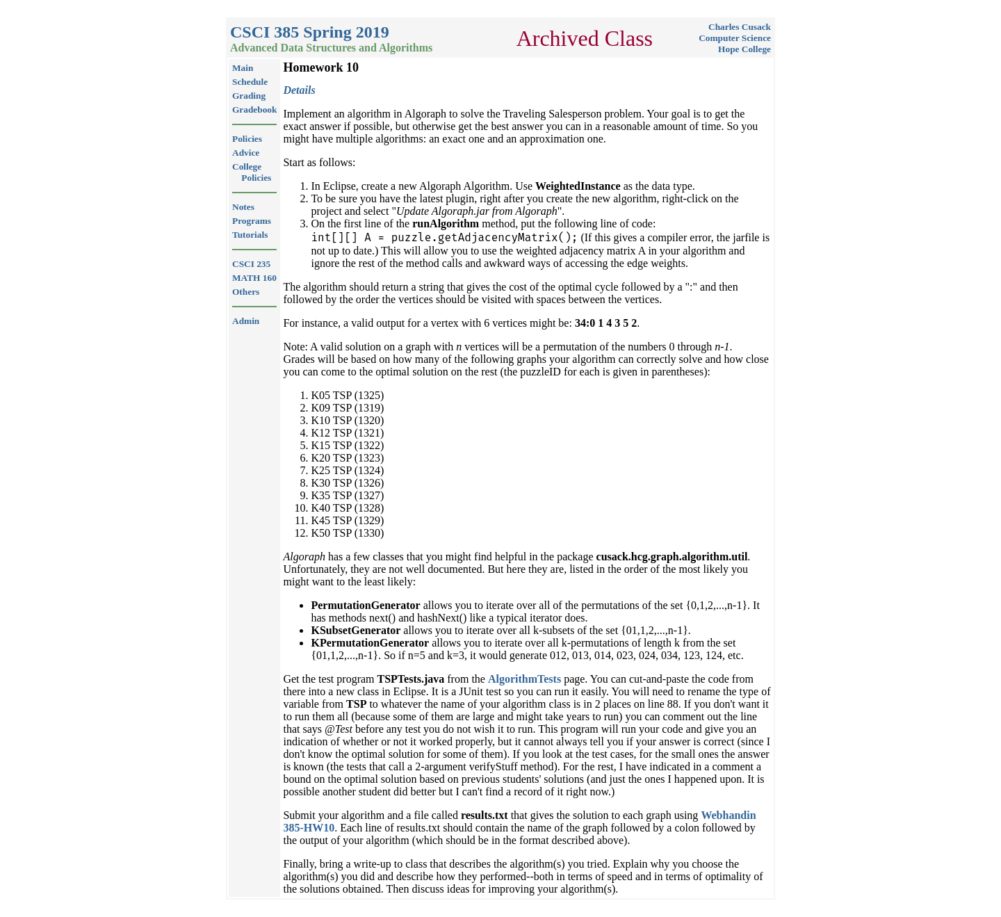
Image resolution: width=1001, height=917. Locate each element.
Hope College (744, 49)
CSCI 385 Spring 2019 (309, 32)
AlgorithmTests (524, 679)
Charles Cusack (739, 27)
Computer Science (735, 38)
